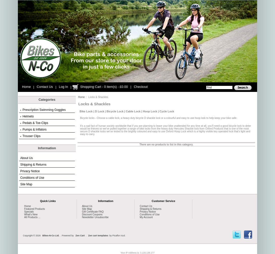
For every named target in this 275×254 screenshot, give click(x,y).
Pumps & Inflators (33, 129)
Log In (63, 87)
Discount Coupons (92, 214)
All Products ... (32, 217)
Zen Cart (80, 235)
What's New (31, 214)
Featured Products (34, 209)
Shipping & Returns (33, 164)
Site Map (26, 184)
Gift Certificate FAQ (93, 211)
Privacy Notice (30, 171)
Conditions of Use (32, 178)
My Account (146, 217)
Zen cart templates (98, 235)
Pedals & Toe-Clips (34, 123)
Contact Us (45, 87)
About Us (26, 158)
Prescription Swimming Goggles (42, 110)
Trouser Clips (30, 136)
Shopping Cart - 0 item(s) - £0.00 (104, 87)
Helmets (26, 116)
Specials (29, 211)
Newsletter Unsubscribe (95, 217)
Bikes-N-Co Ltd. (50, 235)
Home (26, 87)
